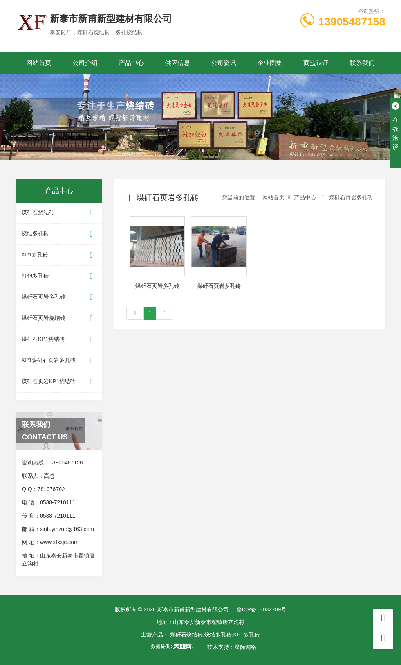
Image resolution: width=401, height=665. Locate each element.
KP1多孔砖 (59, 255)
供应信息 (177, 62)
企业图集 (269, 62)
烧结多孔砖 (59, 233)
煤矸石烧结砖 (59, 212)
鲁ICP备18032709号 (262, 609)
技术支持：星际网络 (231, 647)
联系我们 (362, 62)
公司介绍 (85, 62)
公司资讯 (223, 62)
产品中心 (131, 62)
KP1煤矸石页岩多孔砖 (59, 360)
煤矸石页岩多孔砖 (59, 297)
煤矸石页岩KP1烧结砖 (59, 381)
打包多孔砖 (59, 276)
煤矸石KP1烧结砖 (59, 339)
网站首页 (38, 62)
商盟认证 (316, 62)
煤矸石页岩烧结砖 (59, 318)
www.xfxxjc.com (59, 542)
